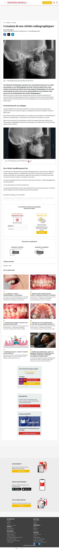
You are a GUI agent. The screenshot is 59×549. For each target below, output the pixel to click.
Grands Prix (35, 528)
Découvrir (21, 505)
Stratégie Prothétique (11, 536)
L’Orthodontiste (10, 542)
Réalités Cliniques (10, 534)
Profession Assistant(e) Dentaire (13, 540)
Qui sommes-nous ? (37, 534)
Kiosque (35, 522)
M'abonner (42, 232)
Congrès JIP (35, 531)
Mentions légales (36, 537)
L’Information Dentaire (11, 532)
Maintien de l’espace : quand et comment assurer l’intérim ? (15, 352)
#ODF (10, 265)
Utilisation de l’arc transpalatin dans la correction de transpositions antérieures (42, 323)
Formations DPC (10, 529)
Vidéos (8, 523)
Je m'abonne (47, 2)
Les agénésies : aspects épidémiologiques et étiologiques (12, 294)
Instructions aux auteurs (38, 540)
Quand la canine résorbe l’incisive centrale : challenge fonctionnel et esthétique (43, 294)
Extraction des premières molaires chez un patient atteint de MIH (15, 323)
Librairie (35, 523)
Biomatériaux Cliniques (11, 539)
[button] (53, 146)
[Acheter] (15, 252)
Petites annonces (10, 528)
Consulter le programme (29, 433)
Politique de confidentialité (38, 539)
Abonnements (36, 520)
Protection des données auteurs (39, 542)
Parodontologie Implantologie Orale (14, 537)
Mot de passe (10, 229)
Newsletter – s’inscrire (11, 525)
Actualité (8, 520)
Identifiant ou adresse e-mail (10, 226)
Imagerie (14, 22)
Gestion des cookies (29, 545)
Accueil (4, 22)
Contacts (35, 536)
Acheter (40, 252)
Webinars (35, 529)
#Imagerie (5, 265)
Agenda (34, 526)
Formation (8, 22)
